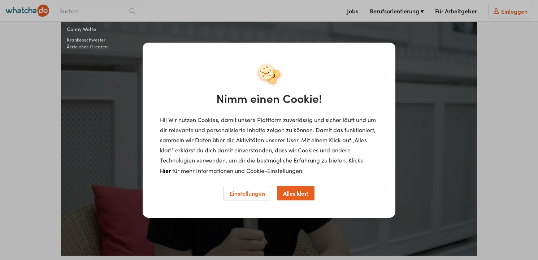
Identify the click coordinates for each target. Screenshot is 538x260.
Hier (165, 170)
